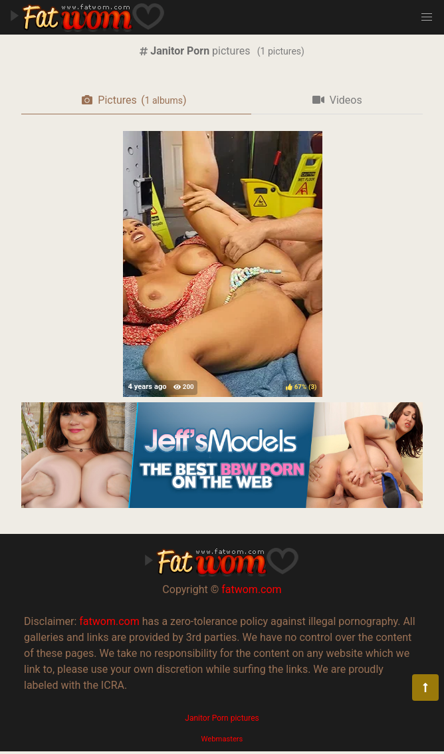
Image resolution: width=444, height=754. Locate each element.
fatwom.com (251, 589)
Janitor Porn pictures (222, 718)
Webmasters (222, 739)
